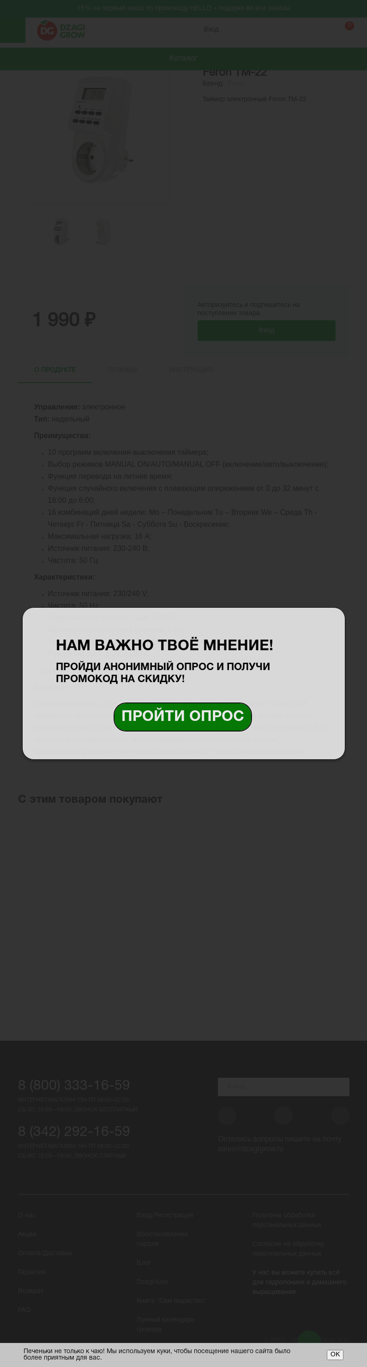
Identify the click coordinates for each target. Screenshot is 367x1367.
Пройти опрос (182, 717)
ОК (335, 1355)
